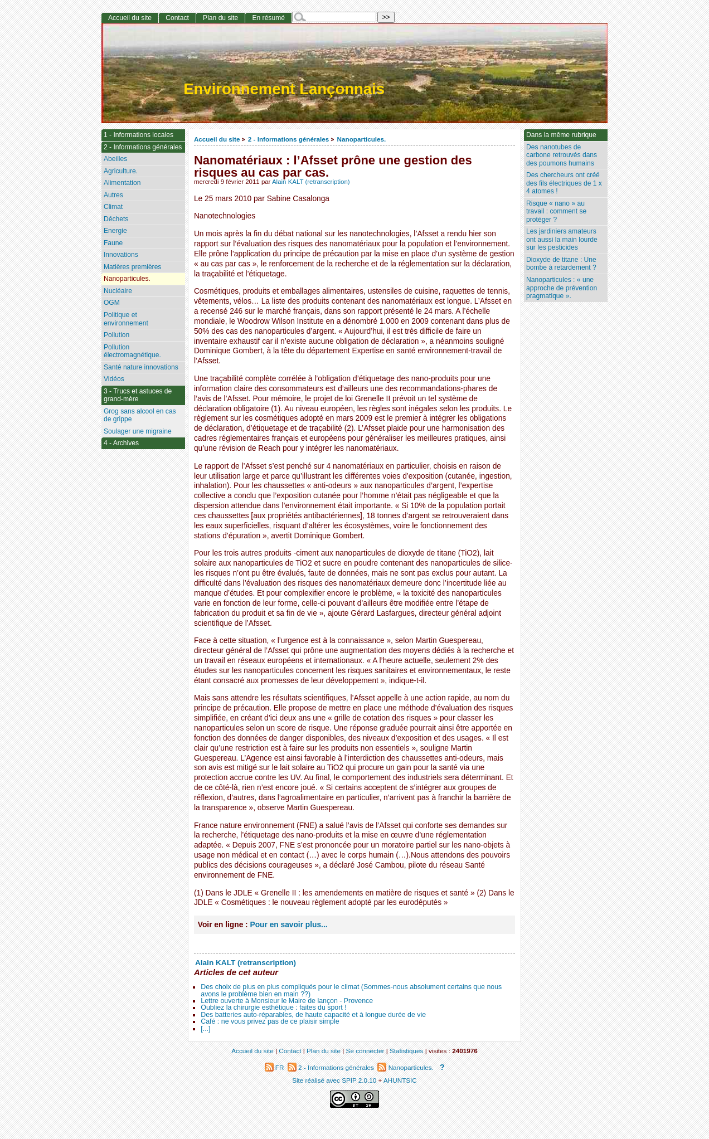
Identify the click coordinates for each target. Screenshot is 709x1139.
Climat (113, 207)
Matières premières (133, 267)
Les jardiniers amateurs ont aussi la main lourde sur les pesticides (562, 239)
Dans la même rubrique (561, 135)
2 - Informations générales (288, 139)
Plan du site (220, 18)
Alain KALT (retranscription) (311, 181)
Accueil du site (217, 139)
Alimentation (122, 183)
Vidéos (114, 379)
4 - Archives (121, 443)
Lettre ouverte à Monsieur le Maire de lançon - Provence (287, 1001)
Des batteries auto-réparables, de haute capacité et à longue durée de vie (313, 1015)
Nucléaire (118, 291)
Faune (113, 243)
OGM (112, 302)
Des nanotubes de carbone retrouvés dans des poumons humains (561, 155)
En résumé (268, 18)
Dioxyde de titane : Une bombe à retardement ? (561, 264)
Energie (115, 231)
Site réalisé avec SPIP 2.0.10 (334, 1080)
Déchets (116, 219)
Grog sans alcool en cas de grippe (140, 415)
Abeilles (115, 159)
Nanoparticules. (361, 139)
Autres (113, 195)
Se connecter (365, 1050)
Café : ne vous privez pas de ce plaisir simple (270, 1021)
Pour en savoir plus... (289, 925)
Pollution (116, 335)
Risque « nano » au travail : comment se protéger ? (556, 211)
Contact (177, 18)
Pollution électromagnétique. (132, 351)
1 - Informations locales (138, 135)
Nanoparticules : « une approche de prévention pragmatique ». (561, 288)
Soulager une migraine (138, 431)
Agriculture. (121, 171)
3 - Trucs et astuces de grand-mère (138, 395)
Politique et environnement (126, 319)
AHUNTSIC (400, 1080)
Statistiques (406, 1050)
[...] (205, 1029)
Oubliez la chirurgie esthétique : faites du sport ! (273, 1007)
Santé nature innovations (141, 367)
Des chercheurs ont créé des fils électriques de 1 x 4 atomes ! (564, 183)
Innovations (121, 255)
